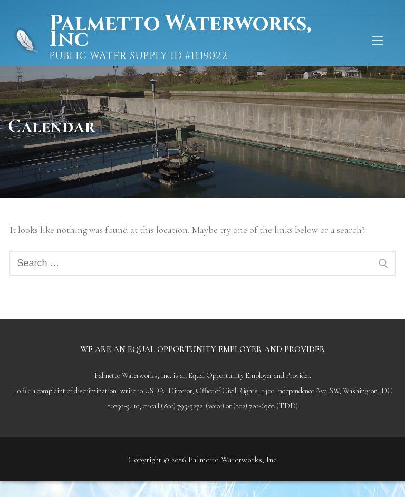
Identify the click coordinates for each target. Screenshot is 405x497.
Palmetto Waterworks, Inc (180, 31)
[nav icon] (377, 40)
